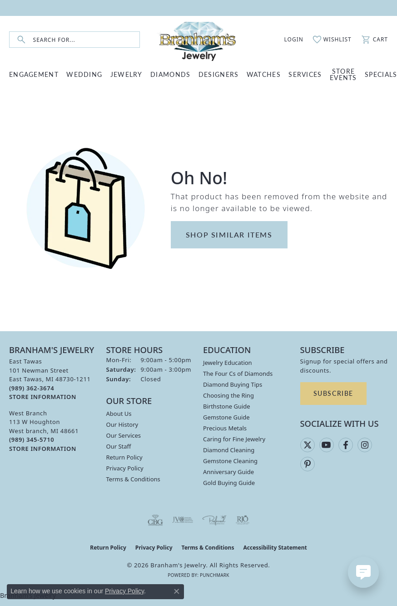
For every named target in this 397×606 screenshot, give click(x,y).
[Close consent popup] (176, 591)
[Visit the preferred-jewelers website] (214, 520)
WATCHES (264, 74)
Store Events (343, 74)
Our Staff (118, 446)
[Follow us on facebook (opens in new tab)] (345, 445)
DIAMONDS (170, 74)
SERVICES (305, 74)
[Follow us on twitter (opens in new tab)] (307, 445)
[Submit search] (21, 40)
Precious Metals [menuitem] (225, 428)
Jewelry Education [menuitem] (227, 363)
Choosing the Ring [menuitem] (228, 395)
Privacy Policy (125, 468)
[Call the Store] (31, 388)
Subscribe (333, 393)
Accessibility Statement (275, 547)
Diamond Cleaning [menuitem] (228, 450)
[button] (288, 39)
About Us (119, 413)
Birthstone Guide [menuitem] (226, 406)
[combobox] (86, 40)
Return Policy (124, 457)
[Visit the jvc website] (183, 520)
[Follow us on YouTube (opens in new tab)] (326, 445)
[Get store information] (42, 397)
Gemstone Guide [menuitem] (226, 417)
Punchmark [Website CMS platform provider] (214, 575)
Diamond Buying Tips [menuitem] (232, 384)
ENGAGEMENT (34, 74)
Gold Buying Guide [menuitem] (229, 483)
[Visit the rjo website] (242, 520)
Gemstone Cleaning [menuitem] (230, 461)
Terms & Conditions (133, 479)
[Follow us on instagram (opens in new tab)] (364, 445)
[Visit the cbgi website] (155, 520)
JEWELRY (126, 74)
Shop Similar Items (229, 234)
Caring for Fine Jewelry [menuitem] (234, 439)
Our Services (123, 435)
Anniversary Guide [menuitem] (228, 472)
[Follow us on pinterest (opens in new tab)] (307, 464)
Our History (122, 424)
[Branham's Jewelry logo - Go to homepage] (198, 39)
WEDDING (84, 74)
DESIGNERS (218, 74)
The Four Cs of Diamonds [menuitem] (238, 373)
